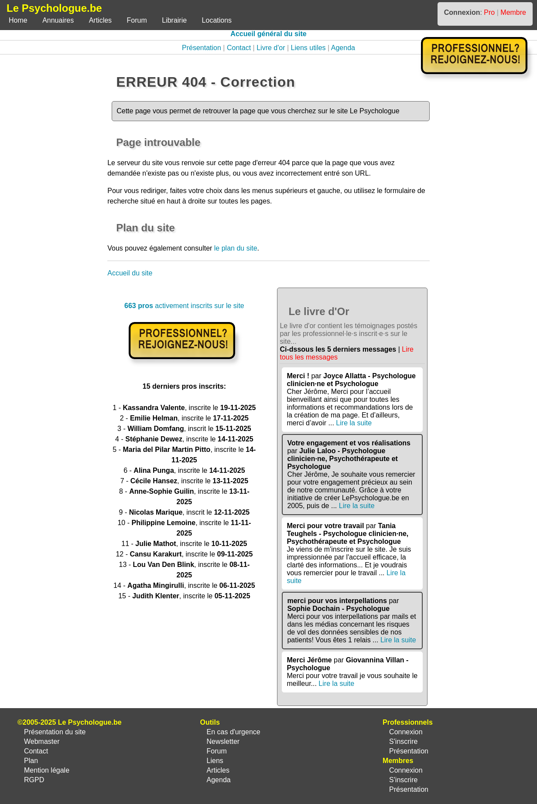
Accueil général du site (268, 33)
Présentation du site (55, 732)
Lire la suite (354, 423)
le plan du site (235, 248)
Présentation (201, 47)
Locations (217, 20)
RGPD (34, 780)
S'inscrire (403, 741)
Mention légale (46, 770)
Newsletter (223, 741)
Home (18, 20)
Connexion (406, 732)
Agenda (343, 47)
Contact (239, 47)
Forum (137, 20)
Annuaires (58, 20)
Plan (31, 760)
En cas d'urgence (233, 732)
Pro (489, 12)
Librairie (174, 20)
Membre (513, 12)
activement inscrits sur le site (184, 305)
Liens (215, 760)
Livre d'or (271, 47)
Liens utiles (308, 47)
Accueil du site (129, 273)
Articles (100, 20)
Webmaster (42, 741)
